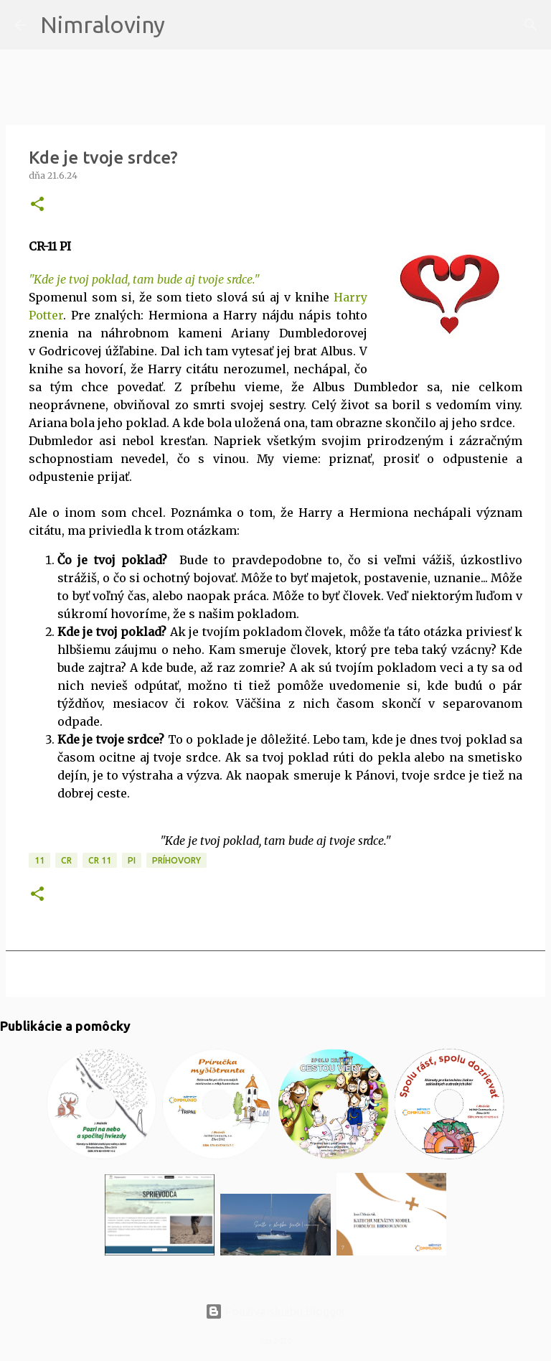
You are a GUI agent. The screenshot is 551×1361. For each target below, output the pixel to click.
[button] (37, 205)
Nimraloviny (102, 24)
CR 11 (99, 860)
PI (132, 860)
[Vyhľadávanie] (185, 25)
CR (66, 860)
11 (39, 860)
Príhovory (176, 860)
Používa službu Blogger (275, 1311)
